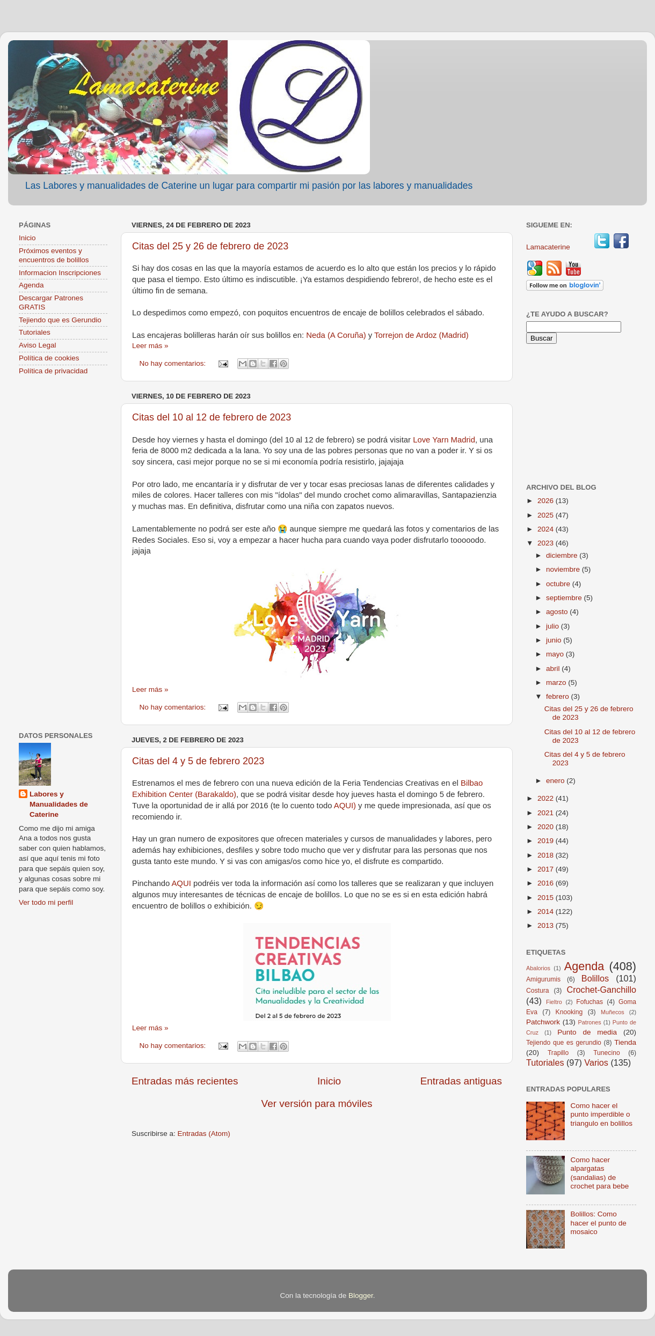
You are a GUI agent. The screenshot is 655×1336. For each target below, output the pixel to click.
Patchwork (543, 1022)
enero (556, 781)
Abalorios (538, 968)
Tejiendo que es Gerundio (60, 320)
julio (553, 626)
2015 (546, 898)
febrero (558, 696)
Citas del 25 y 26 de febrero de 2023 (210, 246)
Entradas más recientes (185, 1081)
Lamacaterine (549, 247)
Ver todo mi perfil (46, 902)
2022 (546, 798)
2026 (546, 501)
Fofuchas (589, 1002)
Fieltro (554, 1002)
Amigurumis (543, 979)
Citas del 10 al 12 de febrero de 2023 (211, 417)
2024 (546, 529)
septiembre (565, 598)
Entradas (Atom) (204, 1134)
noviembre (564, 569)
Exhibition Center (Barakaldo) (184, 794)
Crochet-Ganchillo (601, 989)
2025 (546, 515)
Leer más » (150, 346)
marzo (557, 682)
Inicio (329, 1081)
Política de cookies (49, 358)
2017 (546, 869)
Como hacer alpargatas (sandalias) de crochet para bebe (599, 1173)
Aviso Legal (37, 345)
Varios (596, 1062)
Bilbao (472, 783)
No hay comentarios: (174, 363)
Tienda (625, 1042)
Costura (537, 990)
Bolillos (595, 978)
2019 (546, 841)
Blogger (360, 1295)
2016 (546, 883)
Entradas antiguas (461, 1081)
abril (554, 669)
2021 (546, 813)
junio (554, 640)
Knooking (569, 1012)
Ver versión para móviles (317, 1103)
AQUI (182, 883)
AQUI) (345, 805)
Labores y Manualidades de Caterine (59, 804)
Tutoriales (34, 332)
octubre (559, 584)
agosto (558, 612)
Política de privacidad (53, 371)
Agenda (31, 285)
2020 (546, 827)
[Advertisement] (63, 554)
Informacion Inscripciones (60, 273)
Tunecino (606, 1053)
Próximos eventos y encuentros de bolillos (54, 255)
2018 (546, 855)
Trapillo (558, 1053)
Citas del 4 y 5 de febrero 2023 (198, 761)
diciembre (562, 555)
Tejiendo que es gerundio (563, 1042)
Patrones (589, 1022)
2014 (546, 911)
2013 (546, 925)
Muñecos (612, 1012)
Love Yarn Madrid (444, 440)
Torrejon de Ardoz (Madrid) (421, 335)
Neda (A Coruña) (336, 335)
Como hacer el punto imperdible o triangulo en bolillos (601, 1114)
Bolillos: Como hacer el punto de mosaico (598, 1222)
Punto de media (587, 1032)
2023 (546, 543)
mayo (556, 654)
